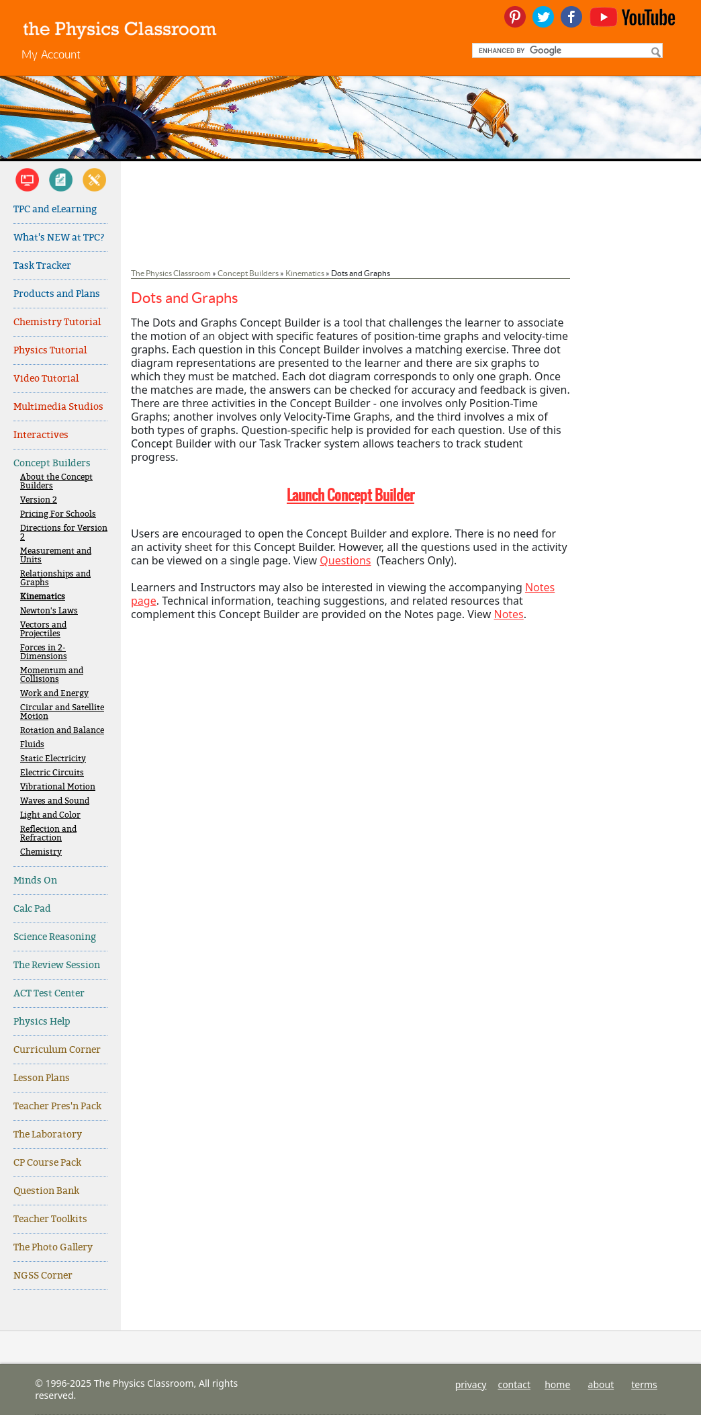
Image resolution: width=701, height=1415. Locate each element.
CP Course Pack (47, 1162)
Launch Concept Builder (350, 495)
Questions (345, 560)
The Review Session (56, 965)
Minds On (35, 880)
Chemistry (41, 852)
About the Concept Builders (56, 481)
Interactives (40, 435)
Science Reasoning (54, 937)
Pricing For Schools (58, 514)
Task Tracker (42, 265)
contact (514, 1384)
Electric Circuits (52, 773)
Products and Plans (56, 294)
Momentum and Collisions (51, 675)
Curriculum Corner (57, 1050)
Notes (508, 614)
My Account (51, 54)
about (601, 1384)
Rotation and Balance (62, 730)
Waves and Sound (54, 801)
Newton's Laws (49, 611)
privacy (471, 1384)
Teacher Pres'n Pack (57, 1106)
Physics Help (42, 1021)
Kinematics (42, 597)
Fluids (32, 744)
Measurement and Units (55, 555)
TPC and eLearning (55, 209)
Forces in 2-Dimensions (43, 652)
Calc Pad (32, 908)
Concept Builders (52, 463)
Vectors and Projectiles (43, 629)
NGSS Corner (43, 1275)
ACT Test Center (49, 993)
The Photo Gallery (53, 1247)
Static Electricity (53, 759)
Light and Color (50, 815)
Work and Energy (54, 693)
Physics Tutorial (50, 350)
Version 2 (38, 500)
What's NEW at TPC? (59, 237)
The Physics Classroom (171, 273)
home (557, 1384)
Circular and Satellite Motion (62, 712)
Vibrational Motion (57, 787)
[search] (566, 50)
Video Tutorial (46, 378)
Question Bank (46, 1191)
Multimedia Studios (58, 407)
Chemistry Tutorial (57, 322)
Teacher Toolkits (50, 1219)
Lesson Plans (41, 1078)
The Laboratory (47, 1134)
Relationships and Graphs (55, 578)
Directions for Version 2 (63, 533)
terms (644, 1384)
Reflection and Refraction (48, 834)
